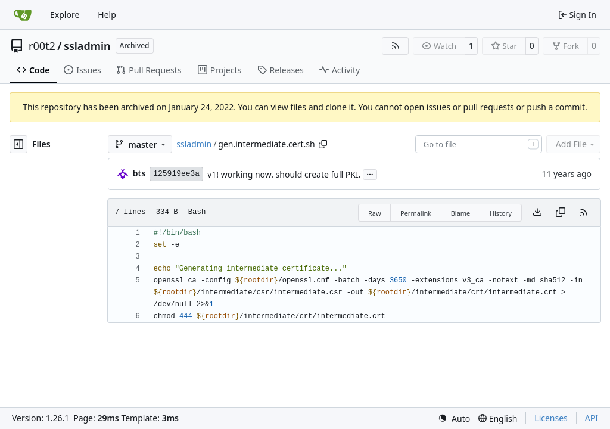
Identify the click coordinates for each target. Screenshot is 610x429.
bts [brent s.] (139, 173)
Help (107, 14)
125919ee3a (176, 173)
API (591, 418)
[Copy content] (560, 213)
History (501, 213)
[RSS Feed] (395, 46)
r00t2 (42, 46)
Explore (64, 14)
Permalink (415, 213)
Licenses (551, 418)
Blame (461, 213)
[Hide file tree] (18, 144)
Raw (374, 213)
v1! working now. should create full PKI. (283, 174)
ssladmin (87, 46)
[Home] (22, 15)
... (370, 173)
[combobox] (478, 144)
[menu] (454, 418)
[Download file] (537, 213)
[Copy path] (323, 144)
